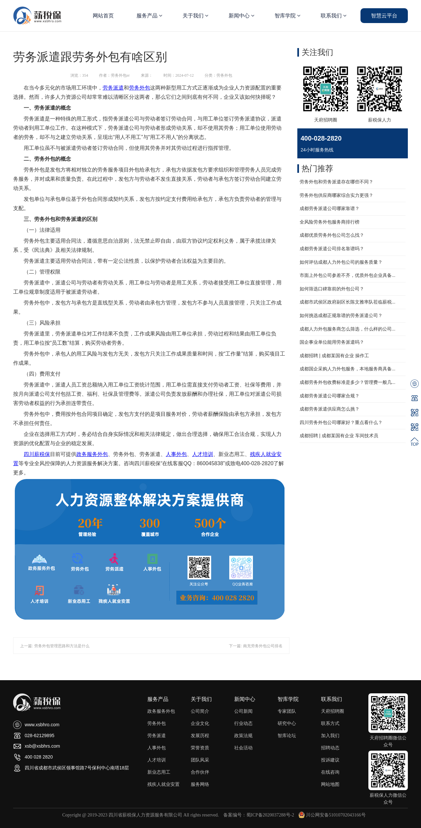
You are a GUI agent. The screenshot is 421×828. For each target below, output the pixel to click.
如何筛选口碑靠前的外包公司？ (332, 288)
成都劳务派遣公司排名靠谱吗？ (332, 248)
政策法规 (243, 735)
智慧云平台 (384, 15)
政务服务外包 (92, 454)
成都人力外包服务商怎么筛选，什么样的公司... (348, 329)
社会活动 (243, 747)
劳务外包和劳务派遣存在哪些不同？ (336, 181)
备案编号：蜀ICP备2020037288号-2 (258, 815)
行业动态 (243, 723)
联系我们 (333, 15)
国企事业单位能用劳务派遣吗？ (332, 342)
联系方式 (330, 723)
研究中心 (287, 723)
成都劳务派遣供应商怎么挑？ (329, 409)
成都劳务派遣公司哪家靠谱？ (329, 208)
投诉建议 (330, 759)
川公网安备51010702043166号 (332, 815)
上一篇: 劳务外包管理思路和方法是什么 (54, 646)
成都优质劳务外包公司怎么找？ (332, 235)
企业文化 (200, 723)
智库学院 (287, 15)
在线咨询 (330, 772)
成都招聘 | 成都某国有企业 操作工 (334, 355)
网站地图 (330, 784)
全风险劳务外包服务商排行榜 (329, 222)
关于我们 (195, 15)
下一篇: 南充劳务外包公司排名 (256, 646)
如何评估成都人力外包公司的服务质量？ (341, 262)
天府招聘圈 (332, 711)
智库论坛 (287, 735)
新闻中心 (241, 15)
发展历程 (200, 735)
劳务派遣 (113, 88)
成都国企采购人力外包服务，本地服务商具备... (348, 368)
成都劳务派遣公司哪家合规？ (329, 395)
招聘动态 (330, 747)
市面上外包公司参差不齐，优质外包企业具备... (348, 275)
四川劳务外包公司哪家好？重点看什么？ (341, 422)
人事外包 (176, 454)
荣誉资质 (200, 747)
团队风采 (200, 759)
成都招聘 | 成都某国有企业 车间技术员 (339, 435)
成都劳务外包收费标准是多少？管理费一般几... (348, 382)
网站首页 (103, 15)
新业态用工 (158, 772)
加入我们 (330, 735)
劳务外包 (139, 88)
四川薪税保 (37, 454)
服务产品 (149, 15)
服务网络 (200, 784)
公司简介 (200, 711)
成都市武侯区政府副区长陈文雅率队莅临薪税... (348, 302)
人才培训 (202, 454)
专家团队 (287, 711)
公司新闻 (243, 711)
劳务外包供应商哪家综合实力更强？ (336, 195)
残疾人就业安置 (163, 784)
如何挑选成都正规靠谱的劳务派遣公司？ (341, 315)
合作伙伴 (200, 772)
